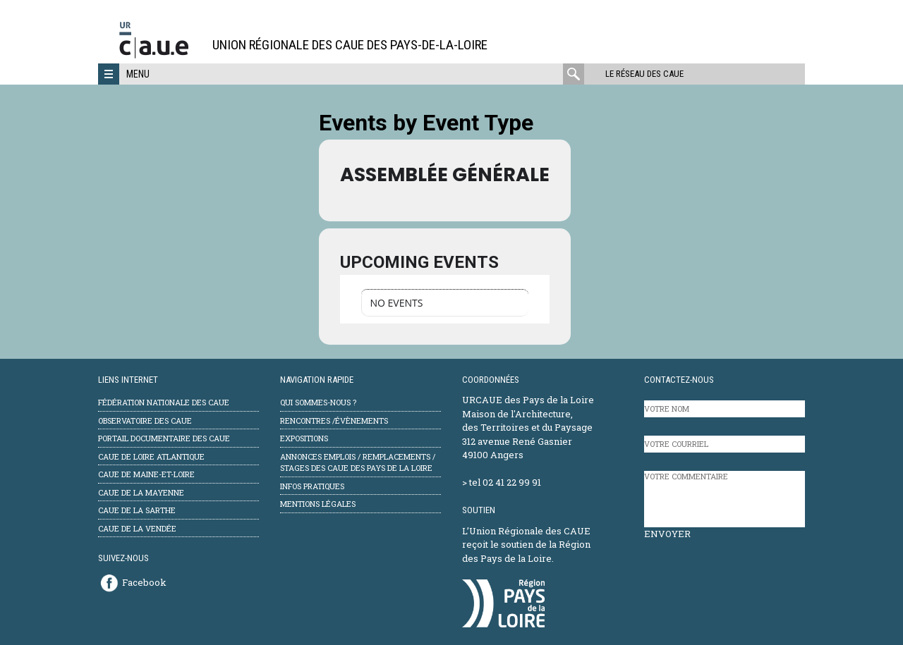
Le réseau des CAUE (644, 73)
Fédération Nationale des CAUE (163, 402)
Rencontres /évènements (334, 420)
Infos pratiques (312, 486)
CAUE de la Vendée (137, 528)
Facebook (144, 582)
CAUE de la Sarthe (137, 510)
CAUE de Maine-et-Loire (146, 474)
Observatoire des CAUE (145, 420)
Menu (138, 74)
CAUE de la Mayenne (141, 492)
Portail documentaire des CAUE (164, 438)
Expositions (304, 438)
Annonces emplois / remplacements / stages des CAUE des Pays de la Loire (357, 462)
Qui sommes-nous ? (318, 402)
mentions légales (318, 503)
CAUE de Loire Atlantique (151, 456)
